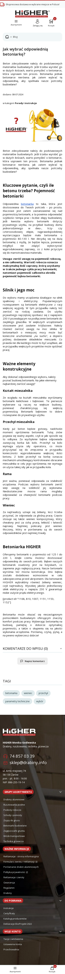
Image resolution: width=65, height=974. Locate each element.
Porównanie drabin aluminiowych (21, 866)
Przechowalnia (11, 949)
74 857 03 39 (22, 756)
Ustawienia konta (12, 944)
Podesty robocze (12, 809)
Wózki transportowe (14, 836)
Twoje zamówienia (13, 939)
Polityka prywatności (14, 872)
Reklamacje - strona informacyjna (21, 856)
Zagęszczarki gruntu (14, 830)
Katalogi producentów (15, 918)
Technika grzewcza (13, 841)
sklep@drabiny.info (28, 762)
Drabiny (7, 893)
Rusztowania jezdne (14, 804)
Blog (15, 36)
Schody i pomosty (12, 815)
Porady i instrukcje (26, 103)
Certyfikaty (9, 913)
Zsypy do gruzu (11, 820)
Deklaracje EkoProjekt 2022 (17, 923)
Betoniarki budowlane (15, 825)
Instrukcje (8, 908)
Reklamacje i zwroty (13, 877)
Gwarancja (9, 882)
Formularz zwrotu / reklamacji (19, 861)
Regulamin (9, 887)
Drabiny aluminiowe (13, 799)
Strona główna (7, 37)
